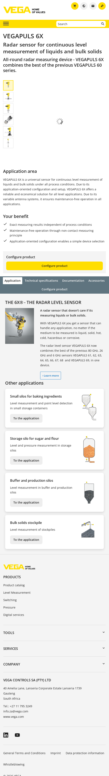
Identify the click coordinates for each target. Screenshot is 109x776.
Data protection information (85, 740)
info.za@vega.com (15, 698)
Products (12, 564)
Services (10, 635)
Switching (10, 587)
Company (11, 651)
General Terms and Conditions (24, 740)
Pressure (9, 594)
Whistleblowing (14, 751)
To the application (26, 405)
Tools (8, 619)
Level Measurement (16, 579)
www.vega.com (13, 703)
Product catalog (14, 572)
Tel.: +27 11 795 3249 (17, 693)
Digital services (13, 602)
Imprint (55, 740)
